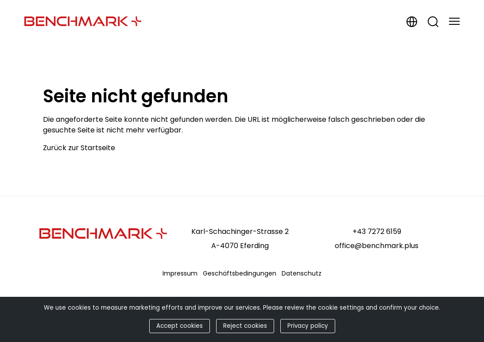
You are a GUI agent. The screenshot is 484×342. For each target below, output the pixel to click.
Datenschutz (301, 273)
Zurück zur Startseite (79, 148)
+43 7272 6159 (376, 231)
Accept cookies (179, 326)
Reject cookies (245, 326)
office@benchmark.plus (376, 246)
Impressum (180, 273)
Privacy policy (307, 326)
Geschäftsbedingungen (239, 273)
